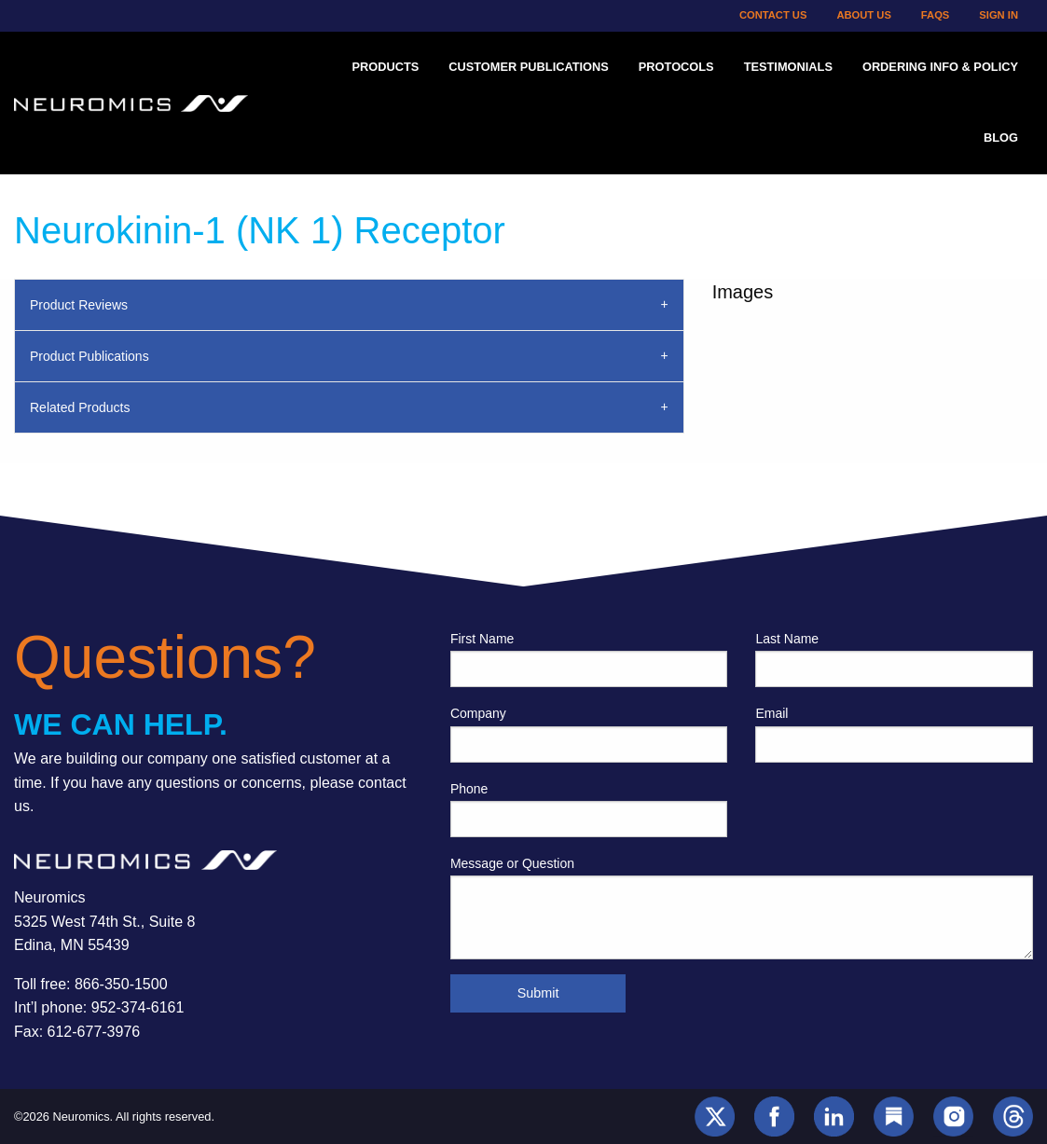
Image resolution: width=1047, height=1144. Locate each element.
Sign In (998, 15)
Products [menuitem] (385, 67)
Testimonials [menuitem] (788, 67)
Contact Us (773, 15)
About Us (863, 15)
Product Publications (89, 356)
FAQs (935, 15)
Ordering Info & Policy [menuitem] (940, 67)
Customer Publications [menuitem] (528, 67)
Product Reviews (79, 304)
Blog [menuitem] (1001, 138)
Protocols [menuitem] (676, 67)
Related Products (80, 407)
